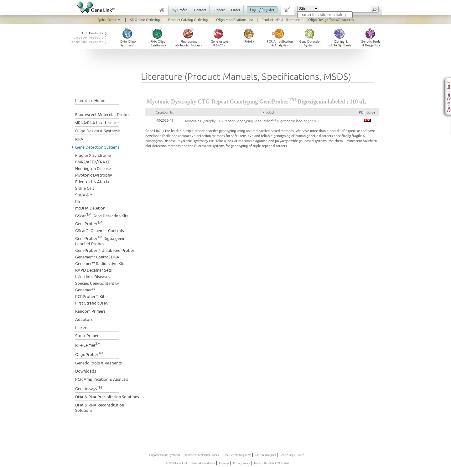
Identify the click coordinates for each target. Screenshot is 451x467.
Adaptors (84, 319)
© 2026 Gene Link (177, 463)
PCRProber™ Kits (90, 296)
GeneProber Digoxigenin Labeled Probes (100, 240)
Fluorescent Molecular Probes (102, 114)
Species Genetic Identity (97, 283)
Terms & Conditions (203, 463)
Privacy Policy (241, 463)
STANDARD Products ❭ (88, 42)
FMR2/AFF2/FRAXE (92, 161)
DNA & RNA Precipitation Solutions (107, 396)
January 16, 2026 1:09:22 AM (271, 463)
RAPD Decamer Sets (93, 270)
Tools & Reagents (265, 455)
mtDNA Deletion (90, 207)
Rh (77, 201)
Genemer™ (85, 289)
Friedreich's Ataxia (92, 181)
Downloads (85, 371)
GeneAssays (88, 388)
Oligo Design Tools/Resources (331, 19)
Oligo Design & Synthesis (98, 130)
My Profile (180, 9)
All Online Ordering (145, 19)
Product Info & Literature (281, 19)
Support (219, 9)
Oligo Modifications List (234, 19)
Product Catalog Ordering (188, 19)
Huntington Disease (93, 168)
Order (235, 9)
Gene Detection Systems (97, 147)
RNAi (301, 455)
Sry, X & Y (83, 194)
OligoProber (89, 353)
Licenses (224, 463)
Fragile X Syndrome (93, 155)
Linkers (81, 327)
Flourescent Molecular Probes (201, 455)
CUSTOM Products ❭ (90, 37)
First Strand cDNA (91, 302)
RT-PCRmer (88, 344)
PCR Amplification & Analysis (101, 379)
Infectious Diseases (92, 276)
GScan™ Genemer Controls (99, 230)
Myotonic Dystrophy (93, 175)
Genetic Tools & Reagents (98, 362)
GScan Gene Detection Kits (101, 215)
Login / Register (262, 9)
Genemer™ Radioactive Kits (100, 263)
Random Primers (90, 311)
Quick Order (109, 19)
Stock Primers (88, 335)
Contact (200, 9)
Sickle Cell (84, 188)
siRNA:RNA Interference (97, 122)
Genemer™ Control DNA (97, 256)
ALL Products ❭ (94, 33)
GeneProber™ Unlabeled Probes (105, 250)
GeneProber (88, 223)
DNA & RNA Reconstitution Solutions (99, 407)
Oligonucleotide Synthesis (164, 455)
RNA (79, 138)
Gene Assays (287, 455)
